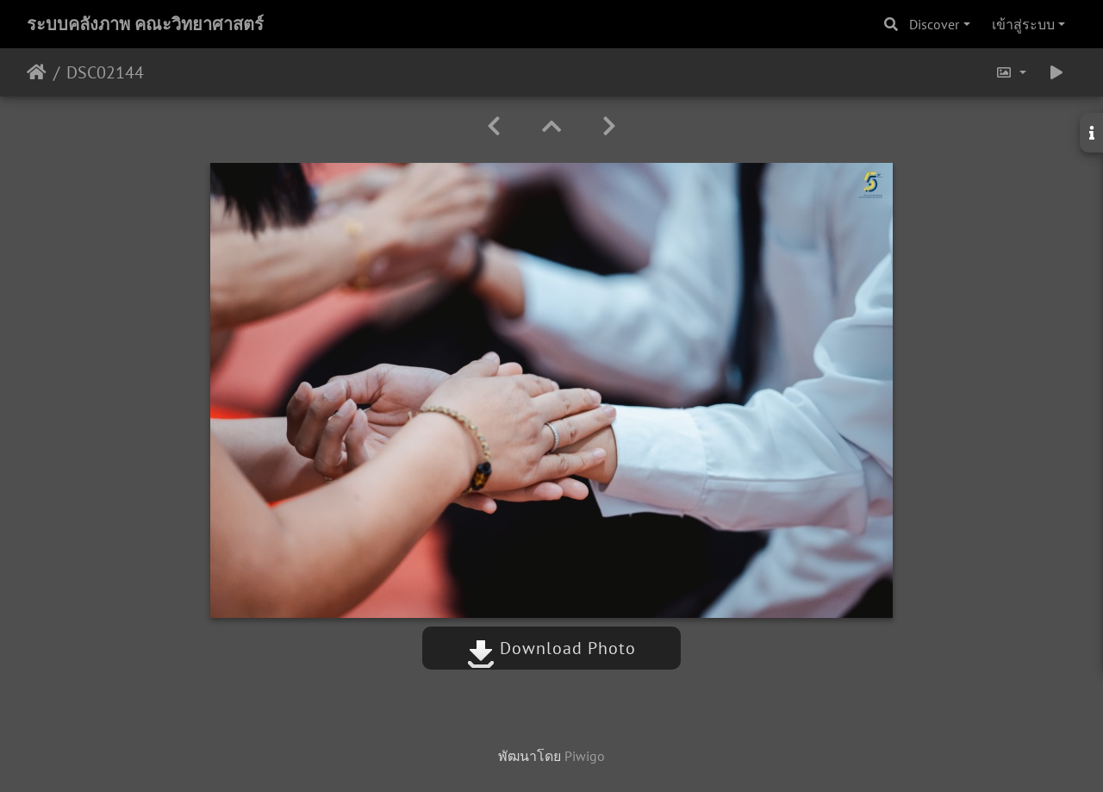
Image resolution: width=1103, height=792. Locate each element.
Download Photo (551, 648)
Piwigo (584, 755)
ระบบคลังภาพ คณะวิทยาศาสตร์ (145, 24)
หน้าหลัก (37, 72)
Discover (934, 24)
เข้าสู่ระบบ (1023, 24)
